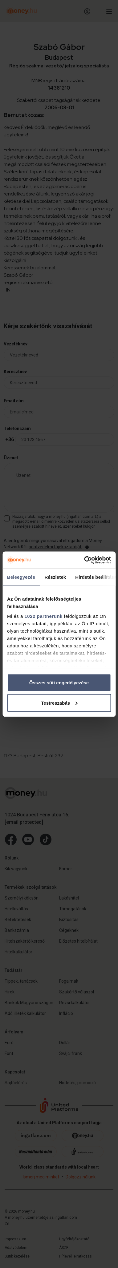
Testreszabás (59, 702)
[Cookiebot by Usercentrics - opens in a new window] (84, 560)
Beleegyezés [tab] (21, 577)
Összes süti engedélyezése (59, 682)
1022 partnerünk (44, 615)
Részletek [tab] (55, 577)
